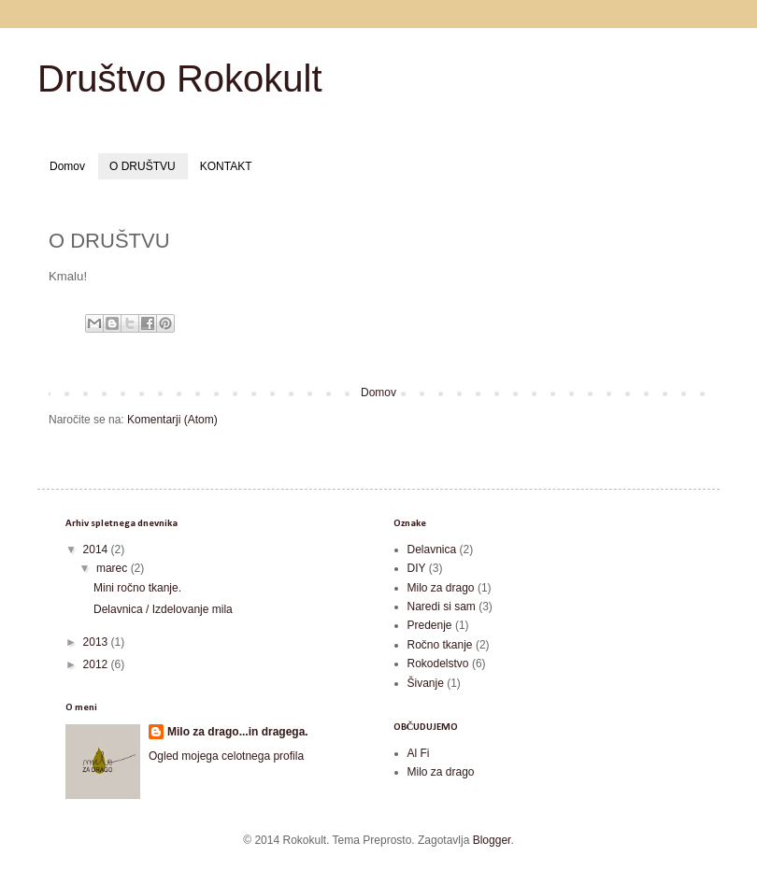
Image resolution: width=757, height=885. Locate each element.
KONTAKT (226, 166)
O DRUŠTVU (142, 166)
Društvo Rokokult (179, 78)
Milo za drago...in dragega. (237, 731)
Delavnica (432, 549)
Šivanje (425, 683)
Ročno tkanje (440, 644)
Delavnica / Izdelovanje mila (163, 609)
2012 (97, 664)
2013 (97, 642)
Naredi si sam (441, 606)
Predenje (429, 625)
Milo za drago (441, 587)
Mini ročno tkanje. (137, 587)
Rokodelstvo (438, 663)
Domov (67, 166)
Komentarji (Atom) (172, 419)
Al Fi (418, 753)
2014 (97, 549)
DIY (416, 568)
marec (113, 568)
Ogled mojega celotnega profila (226, 756)
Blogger (492, 840)
